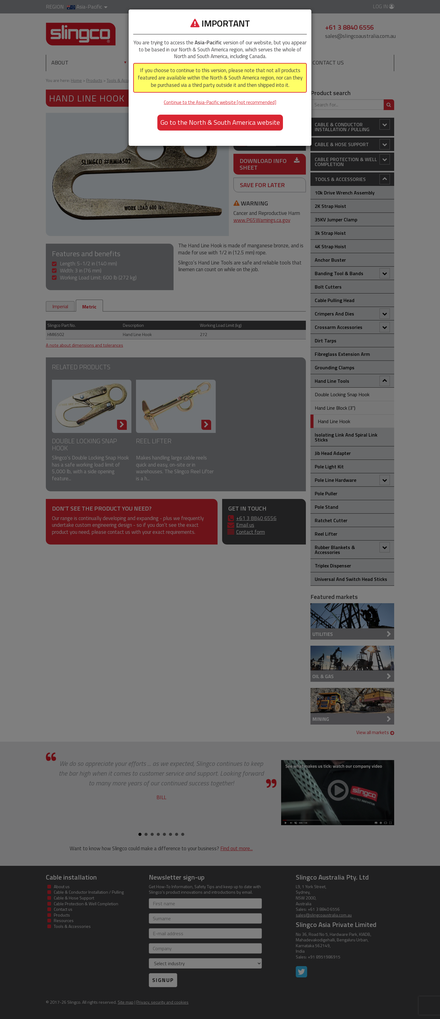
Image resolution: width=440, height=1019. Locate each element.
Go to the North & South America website (220, 122)
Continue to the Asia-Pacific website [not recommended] (220, 102)
